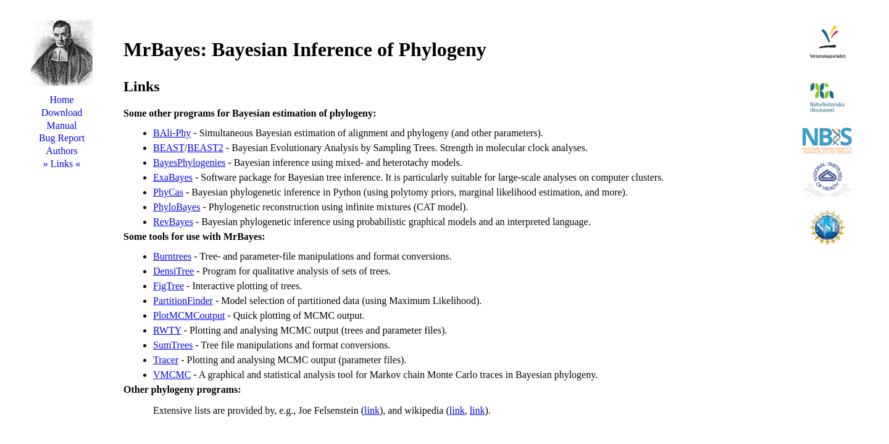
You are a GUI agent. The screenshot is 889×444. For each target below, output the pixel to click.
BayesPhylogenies (189, 162)
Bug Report (62, 138)
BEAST (169, 147)
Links (62, 163)
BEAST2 (205, 147)
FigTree (168, 286)
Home (61, 99)
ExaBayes (173, 177)
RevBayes (173, 221)
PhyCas (168, 192)
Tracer (165, 360)
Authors (62, 151)
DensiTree (173, 271)
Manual (62, 125)
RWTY (167, 330)
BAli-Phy (172, 133)
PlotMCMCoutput (189, 315)
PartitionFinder (183, 300)
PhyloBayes (176, 207)
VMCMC (172, 374)
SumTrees (173, 345)
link (372, 410)
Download (62, 112)
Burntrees (172, 256)
